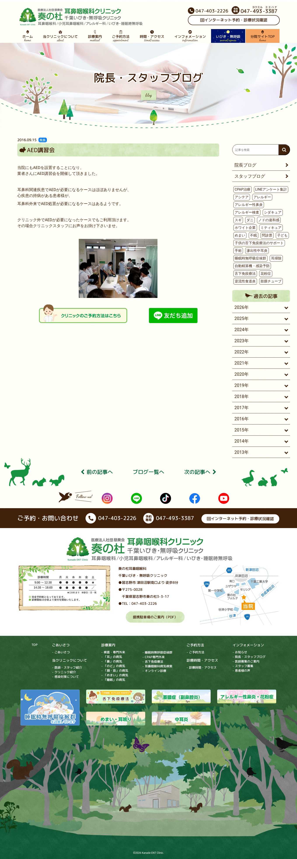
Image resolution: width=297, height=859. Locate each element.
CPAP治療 (242, 189)
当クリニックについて (60, 36)
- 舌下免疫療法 (152, 661)
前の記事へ (97, 472)
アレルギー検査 (247, 212)
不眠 (253, 235)
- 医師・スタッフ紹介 (67, 667)
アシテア (242, 197)
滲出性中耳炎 (256, 251)
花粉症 (265, 273)
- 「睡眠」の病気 (113, 680)
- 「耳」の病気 (111, 657)
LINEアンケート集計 (271, 189)
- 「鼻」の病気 (111, 661)
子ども (282, 235)
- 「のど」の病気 (113, 666)
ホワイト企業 (245, 228)
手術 (238, 251)
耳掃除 (276, 258)
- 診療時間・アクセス (202, 667)
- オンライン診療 (154, 671)
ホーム (27, 36)
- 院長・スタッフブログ (249, 657)
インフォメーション (190, 36)
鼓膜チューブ (270, 281)
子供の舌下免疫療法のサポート (259, 243)
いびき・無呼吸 (228, 36)
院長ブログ (245, 165)
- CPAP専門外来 (153, 657)
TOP (34, 645)
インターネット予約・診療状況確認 (233, 20)
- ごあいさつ (61, 652)
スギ (238, 220)
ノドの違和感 (268, 220)
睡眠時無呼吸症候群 (250, 258)
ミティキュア (270, 228)
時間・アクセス (152, 36)
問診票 (267, 235)
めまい (240, 235)
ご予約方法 (120, 36)
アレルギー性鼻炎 (249, 205)
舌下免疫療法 (245, 273)
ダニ (249, 220)
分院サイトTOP (263, 36)
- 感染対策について (65, 677)
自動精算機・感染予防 (252, 266)
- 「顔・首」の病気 (114, 670)
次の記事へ (200, 472)
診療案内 (95, 36)
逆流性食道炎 (245, 281)
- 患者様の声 (241, 670)
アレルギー (262, 197)
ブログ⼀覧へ (148, 472)
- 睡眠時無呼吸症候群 (157, 652)
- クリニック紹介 (64, 672)
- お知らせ (239, 652)
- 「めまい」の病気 (114, 675)
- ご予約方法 (195, 652)
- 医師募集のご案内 (245, 661)
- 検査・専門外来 (113, 652)
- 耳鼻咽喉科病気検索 (157, 666)
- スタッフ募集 (242, 666)
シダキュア (272, 212)
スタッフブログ (249, 176)
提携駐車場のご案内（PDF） (155, 617)
